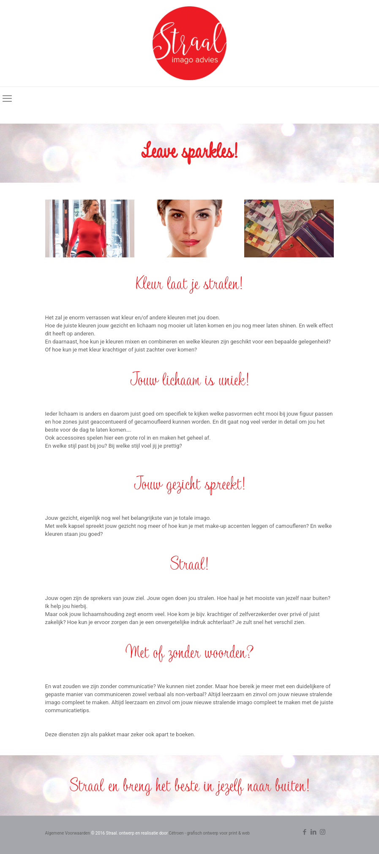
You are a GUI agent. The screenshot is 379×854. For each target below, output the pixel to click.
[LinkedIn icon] (314, 832)
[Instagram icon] (322, 832)
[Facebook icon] (305, 832)
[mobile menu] (7, 99)
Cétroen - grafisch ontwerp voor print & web (209, 833)
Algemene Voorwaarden (67, 833)
